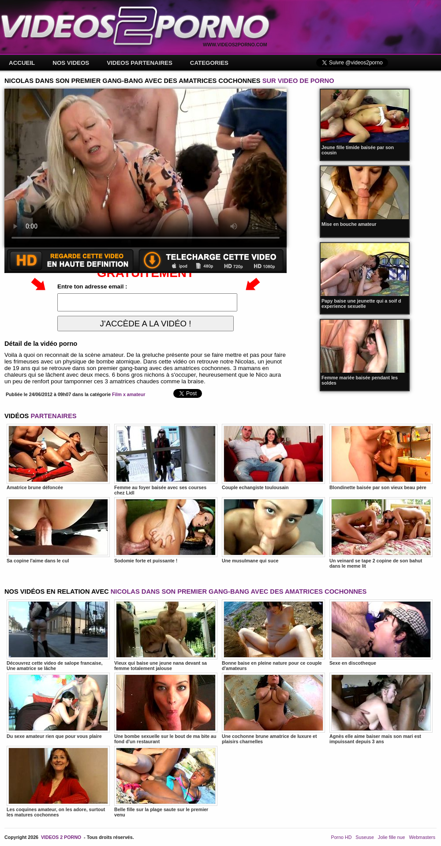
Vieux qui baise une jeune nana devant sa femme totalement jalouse (165, 635)
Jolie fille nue (391, 837)
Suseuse (364, 837)
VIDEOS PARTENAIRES (139, 63)
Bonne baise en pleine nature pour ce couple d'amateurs (273, 635)
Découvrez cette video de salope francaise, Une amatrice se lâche (58, 635)
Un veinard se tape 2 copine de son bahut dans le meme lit (381, 533)
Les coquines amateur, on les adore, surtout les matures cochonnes (58, 781)
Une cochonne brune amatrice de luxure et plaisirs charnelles (273, 708)
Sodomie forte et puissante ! (165, 530)
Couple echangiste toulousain (273, 457)
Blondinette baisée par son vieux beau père (381, 457)
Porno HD (341, 837)
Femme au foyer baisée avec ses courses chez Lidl (165, 459)
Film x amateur (128, 394)
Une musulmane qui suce (273, 530)
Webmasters (422, 837)
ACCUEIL (22, 63)
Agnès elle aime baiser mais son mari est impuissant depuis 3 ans (381, 708)
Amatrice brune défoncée (58, 457)
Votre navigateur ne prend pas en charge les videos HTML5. (145, 168)
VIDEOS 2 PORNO (61, 837)
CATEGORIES (209, 63)
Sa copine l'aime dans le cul (58, 530)
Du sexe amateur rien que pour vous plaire (58, 706)
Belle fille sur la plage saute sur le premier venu (165, 781)
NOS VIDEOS (70, 63)
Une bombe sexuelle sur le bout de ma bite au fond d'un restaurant (165, 708)
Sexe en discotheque (381, 632)
